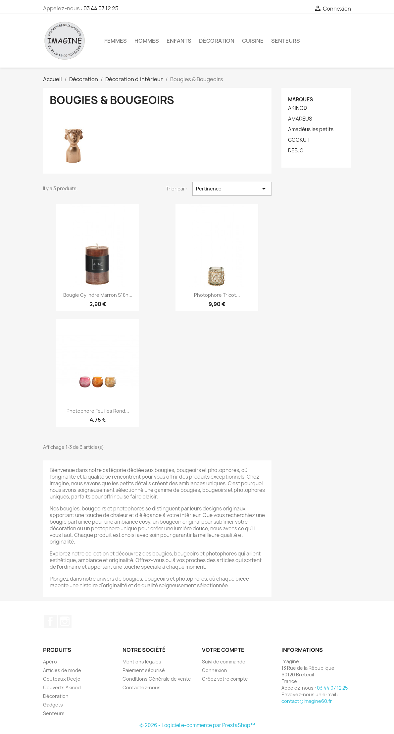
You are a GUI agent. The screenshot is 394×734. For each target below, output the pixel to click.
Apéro (50, 661)
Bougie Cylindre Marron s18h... (97, 295)
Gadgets (53, 705)
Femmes (115, 40)
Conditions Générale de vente (157, 679)
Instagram (65, 621)
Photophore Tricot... (217, 295)
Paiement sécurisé (144, 670)
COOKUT (299, 140)
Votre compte (223, 650)
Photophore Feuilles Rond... (98, 411)
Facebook (50, 621)
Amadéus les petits (310, 129)
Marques (300, 99)
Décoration (216, 40)
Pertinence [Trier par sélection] (232, 189)
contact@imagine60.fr (306, 701)
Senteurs (285, 40)
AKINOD (297, 108)
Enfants (179, 40)
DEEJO (296, 150)
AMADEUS (300, 119)
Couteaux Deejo (61, 679)
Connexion (214, 670)
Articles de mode (62, 670)
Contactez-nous (142, 687)
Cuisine (253, 40)
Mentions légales (142, 661)
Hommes (146, 40)
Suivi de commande (223, 661)
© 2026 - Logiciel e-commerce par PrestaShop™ (197, 725)
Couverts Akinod (62, 687)
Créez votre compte (225, 679)
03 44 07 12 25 (101, 8)
